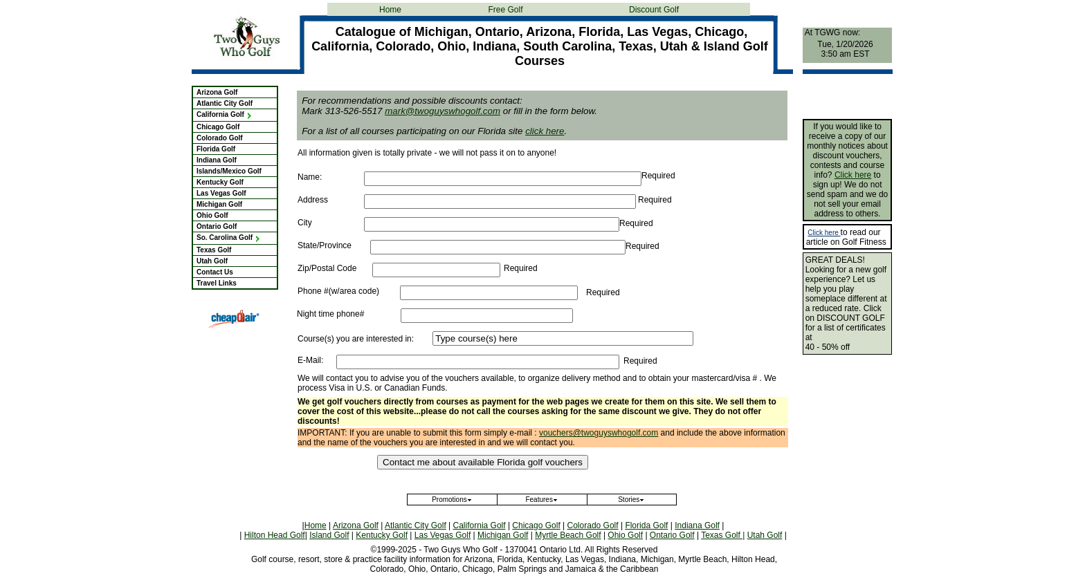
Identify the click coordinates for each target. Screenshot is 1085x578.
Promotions (452, 499)
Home (390, 10)
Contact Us (215, 272)
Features (541, 499)
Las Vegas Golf (221, 193)
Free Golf (505, 10)
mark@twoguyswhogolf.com (442, 111)
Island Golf (329, 535)
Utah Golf (212, 261)
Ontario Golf (217, 226)
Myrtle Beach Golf (568, 535)
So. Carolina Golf (229, 237)
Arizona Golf (217, 92)
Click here (853, 175)
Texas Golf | (723, 535)
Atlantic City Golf (225, 103)
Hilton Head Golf (274, 535)
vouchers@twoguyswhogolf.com (598, 433)
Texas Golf (214, 250)
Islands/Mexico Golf (229, 171)
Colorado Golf (220, 138)
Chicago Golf (218, 127)
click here (544, 131)
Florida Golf (216, 149)
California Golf (225, 114)
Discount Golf (654, 10)
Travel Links (217, 283)
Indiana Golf (217, 160)
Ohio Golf (212, 215)
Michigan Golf (219, 204)
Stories (631, 499)
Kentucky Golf (220, 182)
